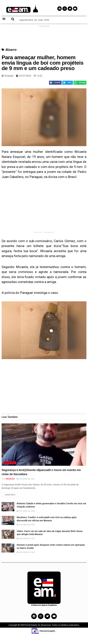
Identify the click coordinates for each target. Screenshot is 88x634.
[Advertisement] (44, 207)
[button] (4, 18)
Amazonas (9, 463)
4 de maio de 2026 (26, 479)
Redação (10, 479)
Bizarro (11, 49)
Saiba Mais (10, 495)
